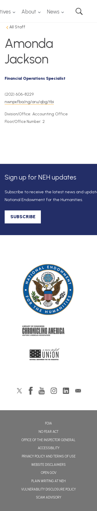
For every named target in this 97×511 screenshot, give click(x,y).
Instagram (54, 391)
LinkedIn (66, 391)
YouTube (42, 390)
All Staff (17, 26)
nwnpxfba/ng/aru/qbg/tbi (29, 101)
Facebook (31, 391)
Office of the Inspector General (48, 440)
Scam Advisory (48, 497)
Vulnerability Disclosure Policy (48, 489)
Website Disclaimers (48, 465)
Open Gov (48, 473)
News (53, 12)
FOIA (48, 423)
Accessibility (48, 448)
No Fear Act (48, 432)
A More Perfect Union (48, 355)
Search (79, 11)
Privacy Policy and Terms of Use (49, 456)
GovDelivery (78, 391)
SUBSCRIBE (22, 217)
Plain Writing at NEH (48, 481)
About (28, 12)
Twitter (19, 390)
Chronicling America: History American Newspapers (48, 332)
